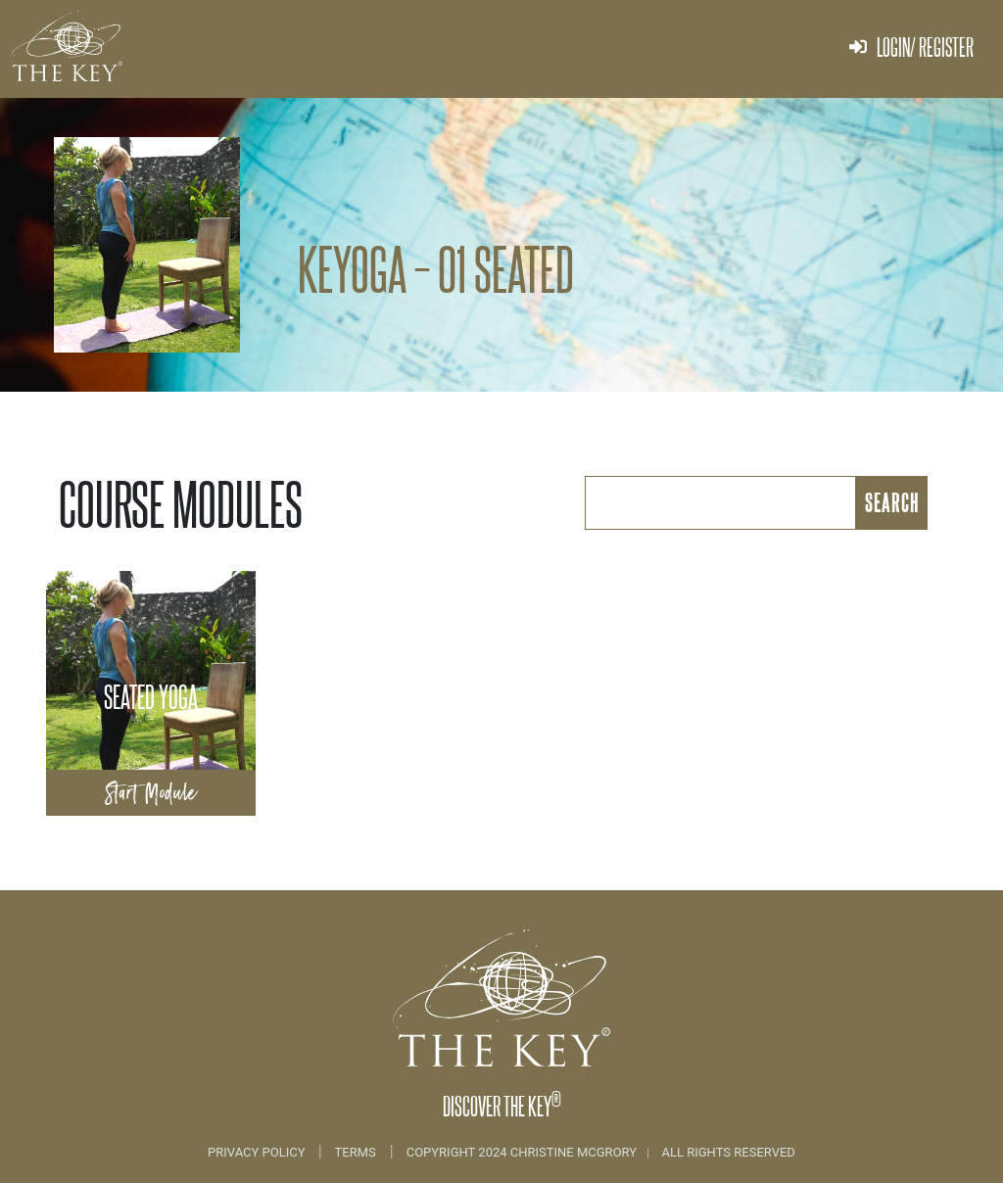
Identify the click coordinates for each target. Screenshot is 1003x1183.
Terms (355, 1152)
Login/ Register (911, 46)
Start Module (151, 793)
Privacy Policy (258, 1152)
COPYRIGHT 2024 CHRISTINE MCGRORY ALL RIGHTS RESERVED (600, 1152)
